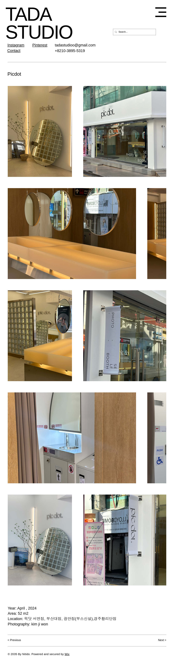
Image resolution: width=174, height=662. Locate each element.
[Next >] (156, 640)
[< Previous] (18, 640)
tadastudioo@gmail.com (75, 45)
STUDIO (39, 32)
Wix (67, 654)
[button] (160, 12)
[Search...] (134, 32)
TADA (28, 14)
